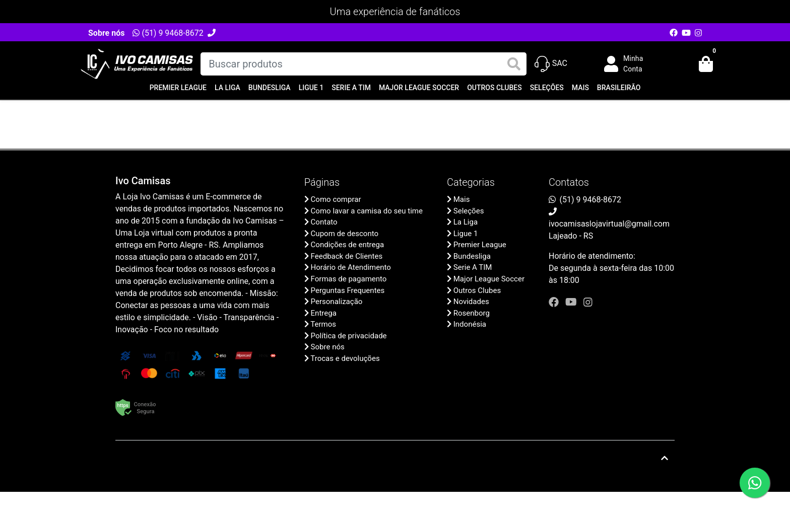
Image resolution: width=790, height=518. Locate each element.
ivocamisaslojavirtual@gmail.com (609, 224)
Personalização (337, 301)
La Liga (227, 88)
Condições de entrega (347, 244)
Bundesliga (269, 88)
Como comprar (336, 199)
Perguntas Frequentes (348, 290)
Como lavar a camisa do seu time (367, 210)
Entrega (324, 313)
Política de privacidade (349, 335)
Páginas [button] (322, 182)
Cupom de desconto (344, 233)
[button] (631, 64)
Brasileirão (618, 88)
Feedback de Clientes (347, 256)
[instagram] (587, 302)
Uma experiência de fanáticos (395, 12)
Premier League (178, 88)
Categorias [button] (471, 182)
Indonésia (469, 324)
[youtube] (572, 302)
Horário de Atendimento (351, 267)
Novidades (471, 301)
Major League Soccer (419, 88)
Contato (324, 222)
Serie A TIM (351, 88)
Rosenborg (471, 313)
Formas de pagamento (349, 278)
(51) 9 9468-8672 (168, 33)
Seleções (547, 88)
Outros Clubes (494, 88)
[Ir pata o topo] (664, 458)
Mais (580, 88)
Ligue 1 (311, 88)
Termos (323, 324)
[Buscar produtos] (363, 64)
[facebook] (555, 302)
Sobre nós (106, 33)
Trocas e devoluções (344, 358)
